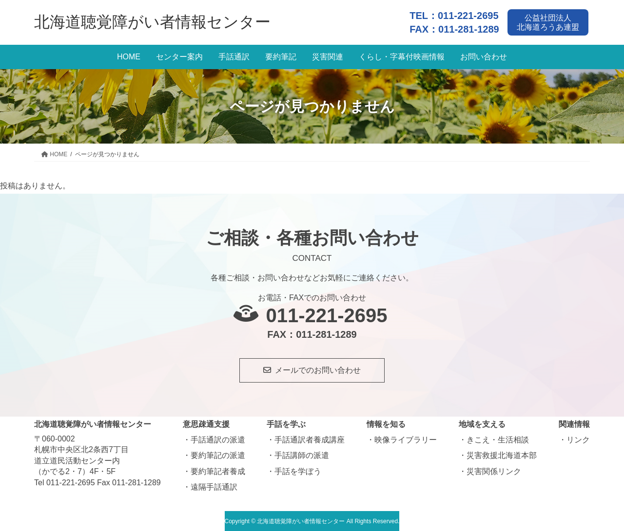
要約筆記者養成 (218, 470)
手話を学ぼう (297, 470)
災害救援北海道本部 (502, 455)
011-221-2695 (468, 14)
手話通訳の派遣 (218, 439)
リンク (578, 439)
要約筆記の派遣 (218, 455)
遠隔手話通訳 (214, 486)
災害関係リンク (494, 470)
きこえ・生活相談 (498, 439)
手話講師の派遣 (301, 455)
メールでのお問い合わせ (318, 369)
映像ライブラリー (405, 439)
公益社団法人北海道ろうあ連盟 (549, 21)
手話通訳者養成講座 (309, 439)
